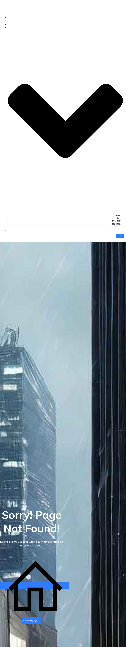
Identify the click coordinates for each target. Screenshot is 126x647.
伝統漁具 (117, 215)
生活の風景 (116, 224)
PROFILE (119, 20)
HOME (120, 17)
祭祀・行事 (116, 221)
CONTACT (119, 230)
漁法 (119, 218)
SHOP (121, 226)
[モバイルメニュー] (120, 236)
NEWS (120, 24)
